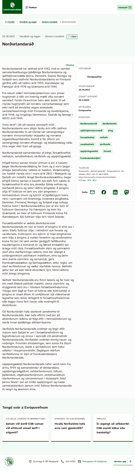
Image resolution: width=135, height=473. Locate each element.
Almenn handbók (54, 36)
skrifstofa (105, 144)
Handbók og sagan (29, 36)
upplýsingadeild (89, 151)
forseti (107, 151)
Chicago (82, 180)
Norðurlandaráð (88, 123)
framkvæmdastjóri (90, 158)
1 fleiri (72, 36)
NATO (6, 118)
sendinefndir (87, 144)
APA (89, 180)
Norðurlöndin (110, 123)
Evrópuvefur (94, 76)
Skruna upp (123, 461)
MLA (95, 180)
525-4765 (70, 461)
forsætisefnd (87, 137)
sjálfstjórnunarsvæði (91, 130)
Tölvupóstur (94, 461)
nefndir (104, 137)
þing (110, 130)
